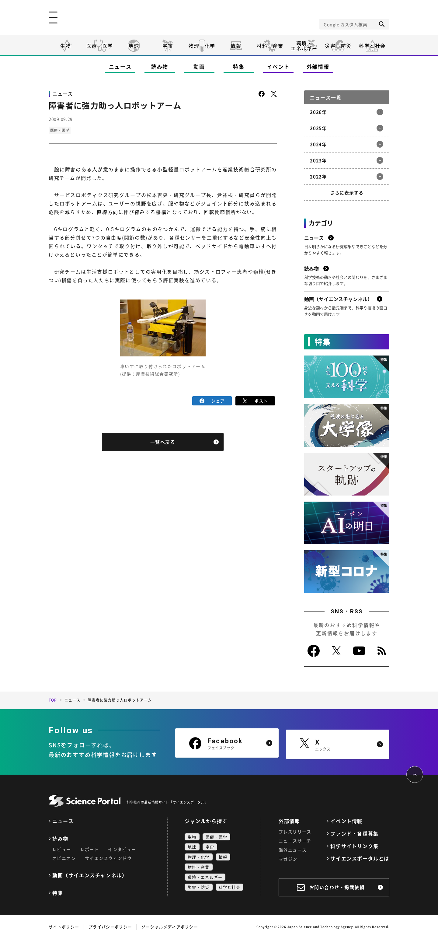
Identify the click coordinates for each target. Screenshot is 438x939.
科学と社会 (372, 45)
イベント (278, 66)
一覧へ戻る (163, 441)
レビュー (61, 849)
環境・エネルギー (205, 877)
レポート (89, 849)
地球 (133, 45)
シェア (212, 400)
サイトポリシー (64, 927)
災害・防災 (338, 45)
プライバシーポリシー (110, 927)
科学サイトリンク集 (354, 846)
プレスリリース (295, 832)
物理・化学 (202, 45)
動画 (199, 66)
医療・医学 (99, 45)
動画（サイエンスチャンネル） (89, 875)
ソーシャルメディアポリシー (169, 927)
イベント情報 (346, 821)
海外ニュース (293, 850)
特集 (238, 66)
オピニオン (64, 858)
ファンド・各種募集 (354, 833)
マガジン (288, 859)
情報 (236, 45)
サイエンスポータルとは (359, 858)
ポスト (255, 400)
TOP (53, 700)
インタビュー (122, 849)
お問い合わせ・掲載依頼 (337, 887)
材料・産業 (270, 45)
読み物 (159, 66)
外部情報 (318, 66)
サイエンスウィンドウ (108, 858)
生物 (65, 45)
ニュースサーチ (295, 841)
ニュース (120, 66)
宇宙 (167, 45)
